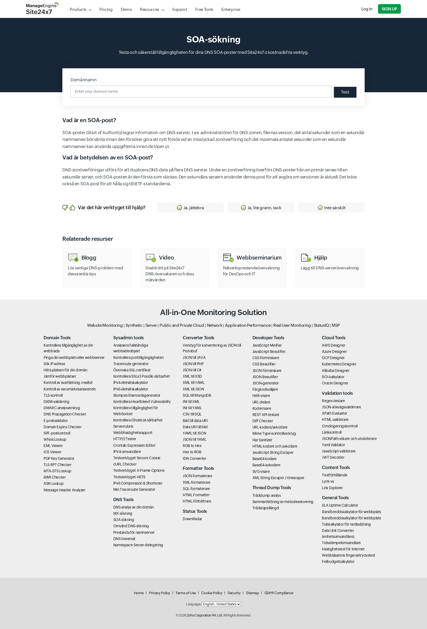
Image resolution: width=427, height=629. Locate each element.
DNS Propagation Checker (65, 414)
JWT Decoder (333, 457)
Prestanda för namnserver (134, 532)
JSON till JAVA (194, 357)
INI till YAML (192, 408)
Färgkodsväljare (265, 389)
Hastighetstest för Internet (343, 549)
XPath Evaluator (334, 413)
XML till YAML (193, 382)
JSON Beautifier (265, 377)
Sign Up (389, 9)
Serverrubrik (123, 426)
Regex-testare (333, 401)
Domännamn (84, 79)
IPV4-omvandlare (127, 451)
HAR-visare (261, 395)
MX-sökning (122, 513)
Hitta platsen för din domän (65, 370)
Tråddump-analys (266, 495)
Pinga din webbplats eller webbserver (74, 357)
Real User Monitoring (292, 325)
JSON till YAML (194, 439)
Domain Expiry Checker (62, 427)
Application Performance (248, 325)
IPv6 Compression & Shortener (138, 483)
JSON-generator (265, 383)
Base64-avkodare (266, 465)
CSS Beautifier (264, 364)
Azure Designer (334, 351)
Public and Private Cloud (182, 325)
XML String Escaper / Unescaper (278, 478)
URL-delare (261, 402)
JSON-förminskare (267, 370)
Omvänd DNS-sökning (131, 526)
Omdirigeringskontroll (339, 426)
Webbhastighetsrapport (132, 432)
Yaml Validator (333, 445)
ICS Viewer (52, 452)
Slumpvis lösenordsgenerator (136, 395)
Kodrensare (261, 408)
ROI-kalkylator (333, 377)
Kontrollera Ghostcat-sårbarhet (138, 420)
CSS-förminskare (265, 358)
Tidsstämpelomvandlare (341, 543)
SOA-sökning (123, 519)
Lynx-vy (328, 481)
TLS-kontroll (53, 395)
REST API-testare (265, 414)
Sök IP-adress (54, 364)
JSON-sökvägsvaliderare (341, 407)
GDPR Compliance (278, 593)
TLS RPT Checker (58, 464)
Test (345, 92)
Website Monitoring (105, 325)
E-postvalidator (56, 420)
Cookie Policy (211, 593)
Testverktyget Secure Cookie (136, 458)
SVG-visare (261, 471)
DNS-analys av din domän (133, 507)
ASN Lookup (53, 483)
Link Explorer (332, 488)
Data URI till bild (195, 427)
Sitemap (252, 593)
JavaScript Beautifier (268, 351)
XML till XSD (192, 376)
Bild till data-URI (195, 420)
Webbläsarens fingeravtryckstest (348, 555)
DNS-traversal (124, 538)
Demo (126, 9)
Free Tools (204, 9)
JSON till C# (192, 370)
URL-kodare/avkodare (270, 427)
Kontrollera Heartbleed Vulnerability (142, 401)
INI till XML (191, 401)
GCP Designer (333, 358)
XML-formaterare (197, 482)
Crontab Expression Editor (134, 445)
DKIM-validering (56, 401)
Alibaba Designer (335, 370)
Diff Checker (262, 421)
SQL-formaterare (196, 488)
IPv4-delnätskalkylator (130, 382)
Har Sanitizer (262, 440)
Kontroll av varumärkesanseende (70, 389)
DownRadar (192, 519)
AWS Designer (333, 345)
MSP (336, 325)
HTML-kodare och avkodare (274, 446)
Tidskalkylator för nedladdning (346, 524)
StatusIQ (321, 325)
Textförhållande (334, 475)
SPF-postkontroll (57, 433)
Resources (149, 9)
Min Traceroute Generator (134, 489)
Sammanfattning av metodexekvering (282, 501)
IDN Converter (194, 458)
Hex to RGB (192, 452)
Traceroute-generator (131, 364)
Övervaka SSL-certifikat (132, 370)
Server (151, 325)
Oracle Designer (335, 383)
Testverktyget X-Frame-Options (138, 470)
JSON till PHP (193, 364)
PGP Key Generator (59, 458)
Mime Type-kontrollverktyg (274, 433)
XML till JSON (193, 389)
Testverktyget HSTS (129, 477)
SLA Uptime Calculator (340, 505)
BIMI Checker (55, 477)
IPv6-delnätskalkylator (130, 389)
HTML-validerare (335, 419)
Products (78, 9)
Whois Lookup (55, 439)
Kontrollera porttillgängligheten (138, 357)
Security (234, 593)
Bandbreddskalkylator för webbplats (351, 512)
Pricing (105, 9)
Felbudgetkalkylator (338, 561)
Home (139, 593)
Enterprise (230, 9)
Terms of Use (186, 593)
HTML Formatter (196, 495)
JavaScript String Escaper (273, 452)
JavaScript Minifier (267, 345)
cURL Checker (125, 464)
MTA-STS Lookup (57, 471)
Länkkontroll (331, 432)
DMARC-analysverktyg (62, 408)
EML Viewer (53, 445)
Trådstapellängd (265, 508)
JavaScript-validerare (338, 451)
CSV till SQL (192, 414)
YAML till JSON (194, 433)
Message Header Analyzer (65, 490)
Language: (193, 604)
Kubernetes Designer (339, 364)
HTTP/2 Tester (124, 439)
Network (214, 325)
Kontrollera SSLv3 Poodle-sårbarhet (141, 376)
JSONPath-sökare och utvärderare (349, 438)
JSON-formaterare (197, 476)
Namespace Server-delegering (138, 545)
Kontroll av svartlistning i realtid (68, 382)
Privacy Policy (159, 593)
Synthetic (134, 325)
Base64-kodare (264, 459)
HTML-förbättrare (197, 501)
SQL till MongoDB (197, 395)
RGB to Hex (192, 445)
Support (179, 9)
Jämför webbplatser (60, 376)
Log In (367, 9)
